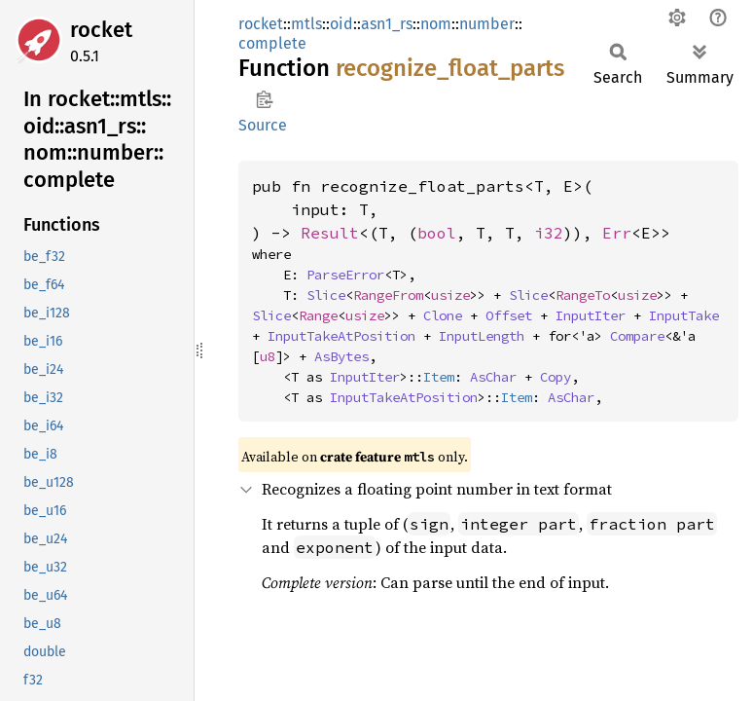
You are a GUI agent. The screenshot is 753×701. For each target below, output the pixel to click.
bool (436, 232)
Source (262, 125)
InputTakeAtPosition (341, 336)
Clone (442, 315)
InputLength (481, 336)
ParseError (345, 274)
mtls (306, 24)
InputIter (591, 315)
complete (272, 43)
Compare (637, 336)
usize (450, 295)
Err (616, 232)
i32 (548, 232)
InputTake (684, 315)
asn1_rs (386, 24)
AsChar (493, 377)
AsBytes (341, 356)
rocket (101, 30)
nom (435, 24)
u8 (267, 356)
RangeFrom (388, 295)
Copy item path (264, 99)
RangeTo (583, 295)
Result (330, 232)
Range (318, 315)
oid (341, 24)
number (487, 24)
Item (438, 377)
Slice (325, 295)
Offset (508, 315)
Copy (555, 377)
